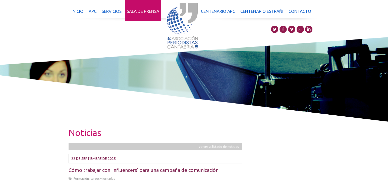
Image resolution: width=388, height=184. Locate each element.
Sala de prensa (143, 11)
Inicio (77, 11)
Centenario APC (218, 11)
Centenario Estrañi (261, 11)
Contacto (300, 11)
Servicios (112, 11)
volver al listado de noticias (219, 146)
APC (92, 11)
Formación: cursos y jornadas (94, 178)
